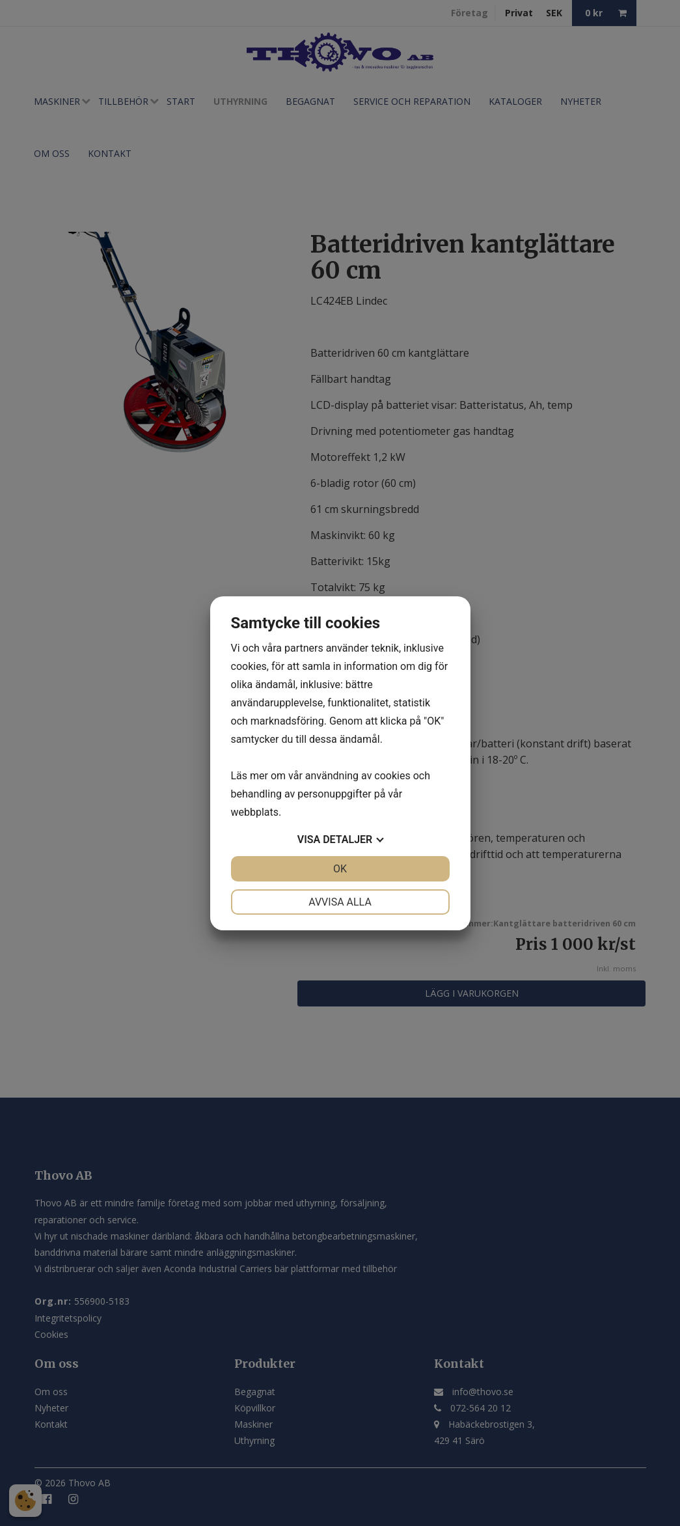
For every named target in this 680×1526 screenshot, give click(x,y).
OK (340, 869)
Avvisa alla (340, 902)
